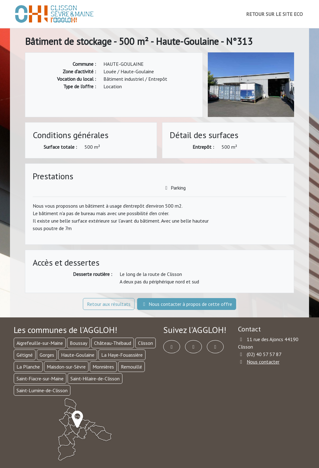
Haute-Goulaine (77, 355)
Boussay (78, 343)
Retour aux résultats (109, 304)
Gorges (47, 355)
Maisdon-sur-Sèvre (66, 367)
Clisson (145, 343)
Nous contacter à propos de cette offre (186, 304)
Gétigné (25, 355)
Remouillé (131, 367)
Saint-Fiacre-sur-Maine (40, 378)
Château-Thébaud (112, 343)
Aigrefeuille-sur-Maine (40, 343)
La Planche (28, 367)
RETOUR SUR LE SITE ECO (274, 14)
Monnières (103, 367)
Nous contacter (263, 362)
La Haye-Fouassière (122, 355)
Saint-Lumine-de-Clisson (42, 390)
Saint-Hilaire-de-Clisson (95, 378)
